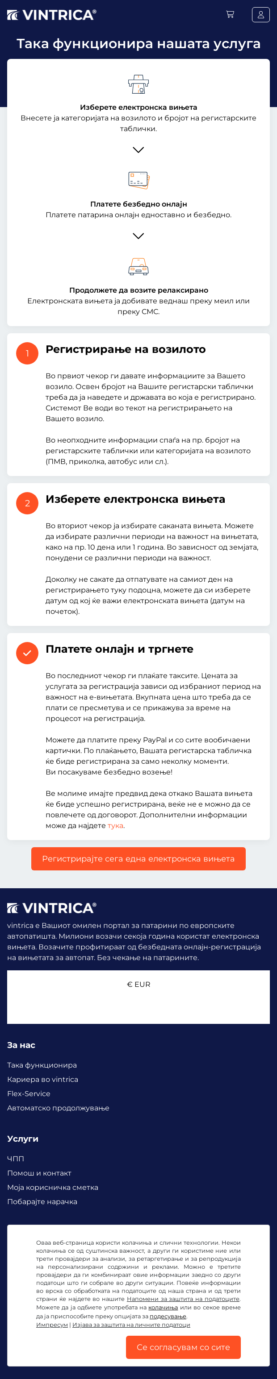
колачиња (163, 1307)
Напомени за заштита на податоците (183, 1299)
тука (115, 825)
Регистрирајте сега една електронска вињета (138, 859)
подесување (168, 1316)
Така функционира (42, 1065)
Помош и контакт (39, 1173)
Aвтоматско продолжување (58, 1108)
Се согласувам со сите (183, 1347)
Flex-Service (28, 1093)
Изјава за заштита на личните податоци (131, 1324)
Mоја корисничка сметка (52, 1187)
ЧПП (15, 1159)
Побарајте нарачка (42, 1201)
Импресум (52, 1324)
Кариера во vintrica (42, 1079)
